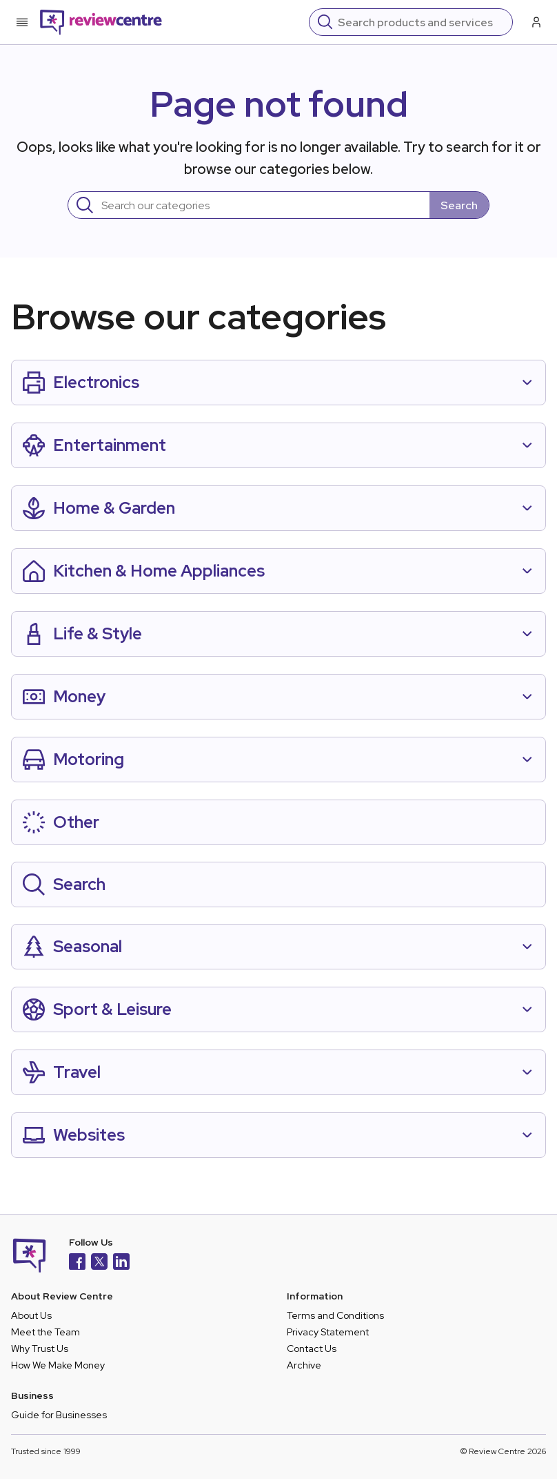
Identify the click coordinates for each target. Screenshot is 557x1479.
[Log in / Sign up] (535, 22)
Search (459, 205)
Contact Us (311, 1348)
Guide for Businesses (59, 1415)
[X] (99, 1263)
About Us (31, 1315)
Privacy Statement (328, 1332)
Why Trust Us (39, 1348)
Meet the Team (45, 1332)
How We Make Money (58, 1365)
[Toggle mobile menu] (22, 22)
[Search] (421, 22)
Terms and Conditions (335, 1315)
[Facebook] (77, 1263)
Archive (304, 1365)
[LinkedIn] (121, 1263)
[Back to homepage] (101, 22)
